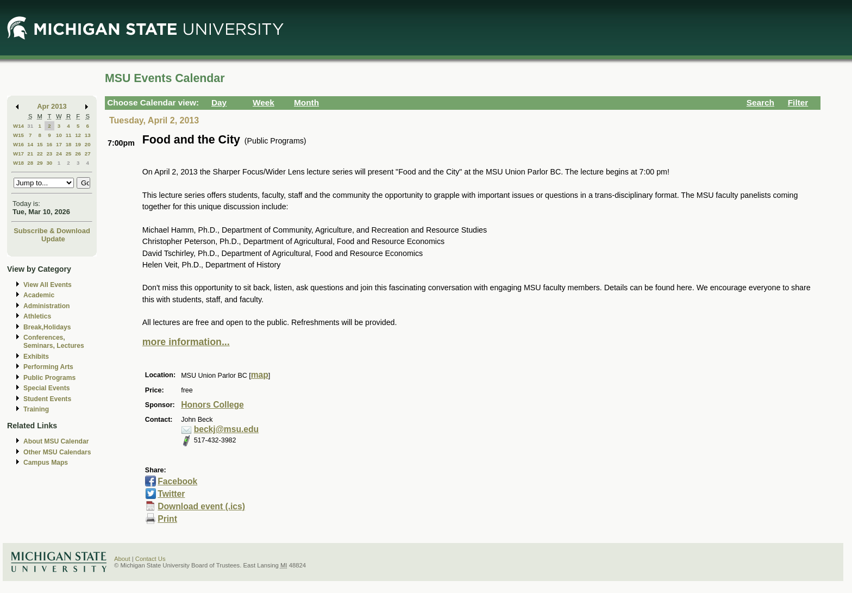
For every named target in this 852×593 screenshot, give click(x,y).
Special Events (46, 388)
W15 (18, 135)
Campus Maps (45, 462)
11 (69, 135)
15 (40, 144)
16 (49, 144)
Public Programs (49, 378)
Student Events (47, 399)
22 (40, 154)
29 (40, 163)
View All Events (47, 285)
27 (88, 154)
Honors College (212, 404)
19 (78, 144)
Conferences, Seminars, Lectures (53, 341)
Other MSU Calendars (57, 452)
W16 (18, 144)
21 (30, 154)
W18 (18, 163)
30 (49, 163)
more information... (186, 341)
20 (88, 144)
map (259, 374)
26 (78, 154)
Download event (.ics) (201, 506)
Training (36, 409)
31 (30, 126)
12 (78, 135)
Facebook (177, 481)
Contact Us (150, 558)
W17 (18, 154)
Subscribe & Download (52, 231)
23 (49, 154)
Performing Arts (48, 367)
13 (88, 135)
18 (69, 144)
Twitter (171, 493)
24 (59, 154)
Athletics (37, 316)
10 (59, 135)
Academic (38, 295)
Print (167, 518)
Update (53, 239)
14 (30, 144)
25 (69, 154)
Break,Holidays (47, 327)
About (122, 558)
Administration (46, 306)
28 (30, 163)
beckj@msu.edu (226, 429)
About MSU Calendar (56, 441)
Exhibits (36, 356)
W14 (18, 126)
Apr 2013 (52, 106)
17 (59, 144)
